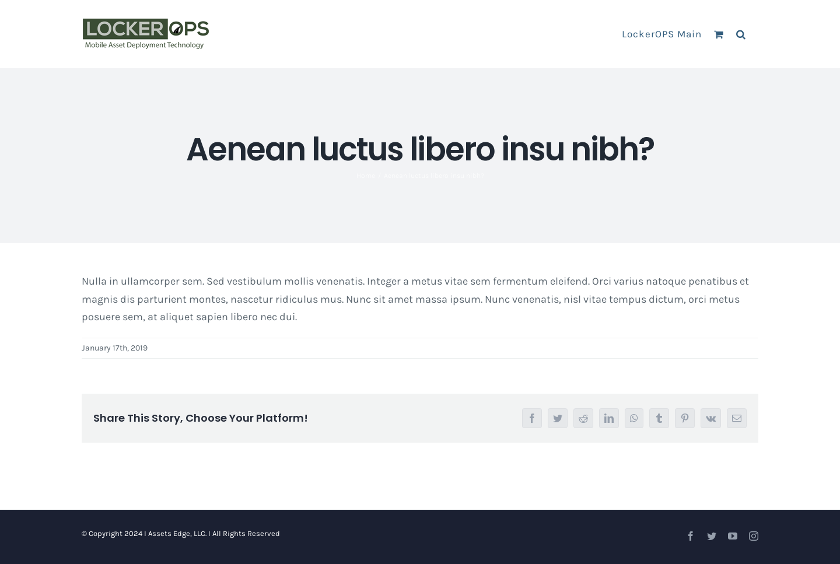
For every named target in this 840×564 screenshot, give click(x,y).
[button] (741, 34)
